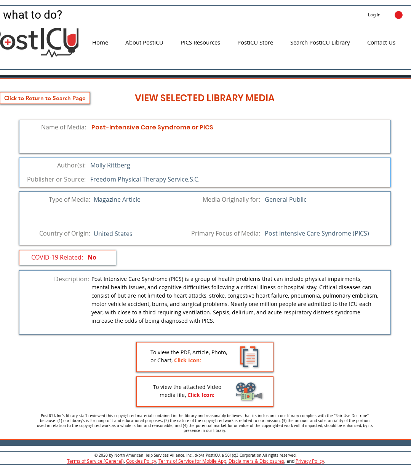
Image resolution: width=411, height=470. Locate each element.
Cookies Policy (141, 461)
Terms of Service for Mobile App (192, 461)
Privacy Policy (310, 461)
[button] (399, 15)
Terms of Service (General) (95, 461)
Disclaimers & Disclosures (256, 461)
